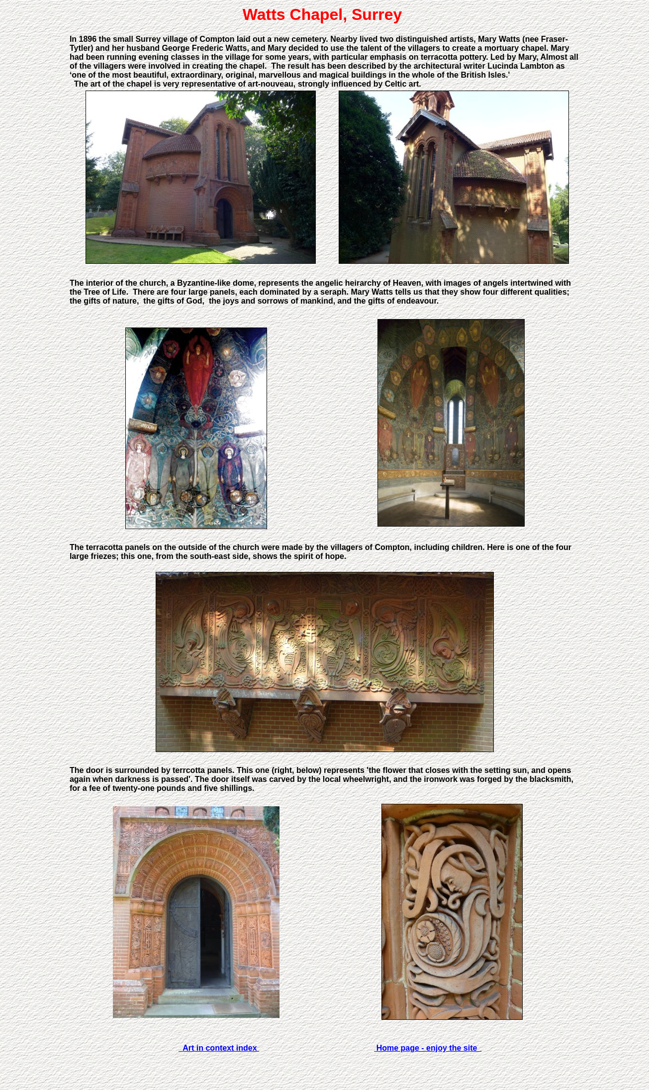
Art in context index (219, 1048)
